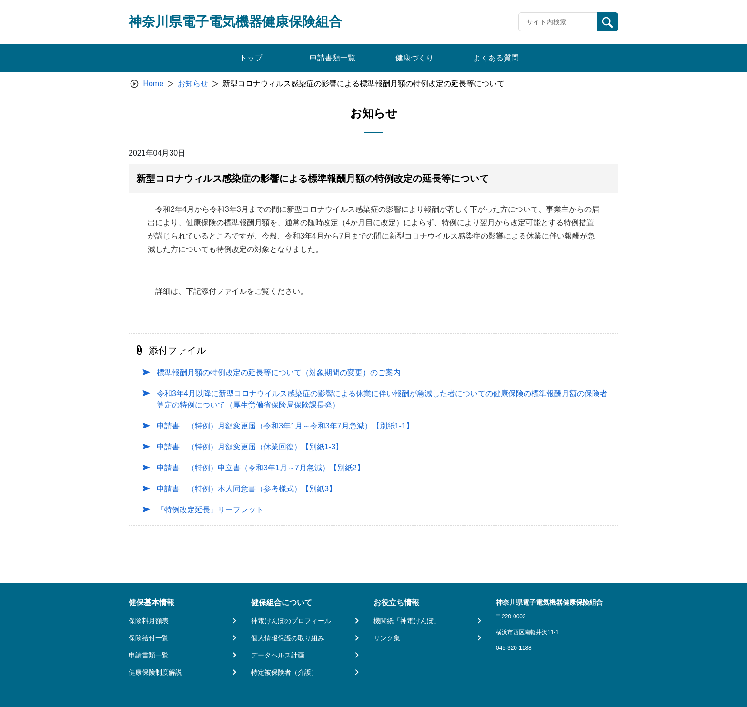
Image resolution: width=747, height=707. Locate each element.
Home (153, 84)
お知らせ (193, 84)
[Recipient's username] (558, 21)
